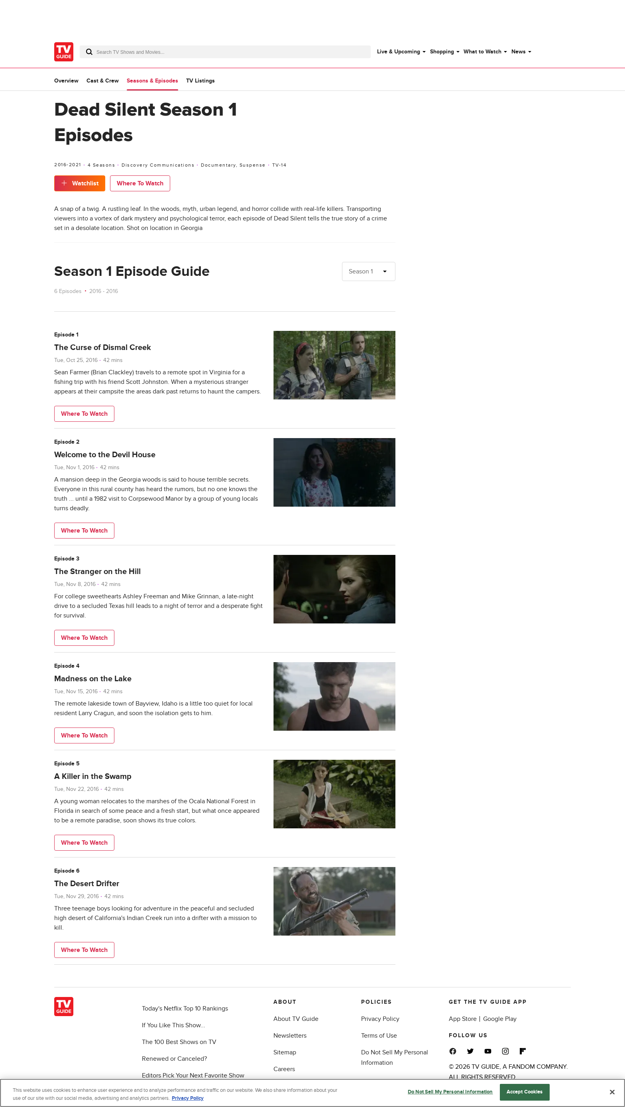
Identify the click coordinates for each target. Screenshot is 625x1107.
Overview (66, 80)
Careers (284, 1069)
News (518, 51)
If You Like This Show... (173, 1025)
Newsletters (290, 1036)
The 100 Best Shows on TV (179, 1042)
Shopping (442, 51)
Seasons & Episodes (152, 80)
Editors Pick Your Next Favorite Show (193, 1075)
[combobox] (225, 51)
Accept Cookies (525, 1094)
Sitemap (284, 1052)
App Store (463, 1019)
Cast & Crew (102, 80)
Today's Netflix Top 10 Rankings (185, 1009)
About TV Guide (295, 1019)
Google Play (500, 1019)
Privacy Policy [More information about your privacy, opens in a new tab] (188, 1100)
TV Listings (200, 80)
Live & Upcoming (398, 51)
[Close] (612, 1094)
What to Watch (482, 51)
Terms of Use (379, 1036)
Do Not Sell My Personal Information (450, 1094)
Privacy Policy (380, 1019)
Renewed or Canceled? (174, 1059)
